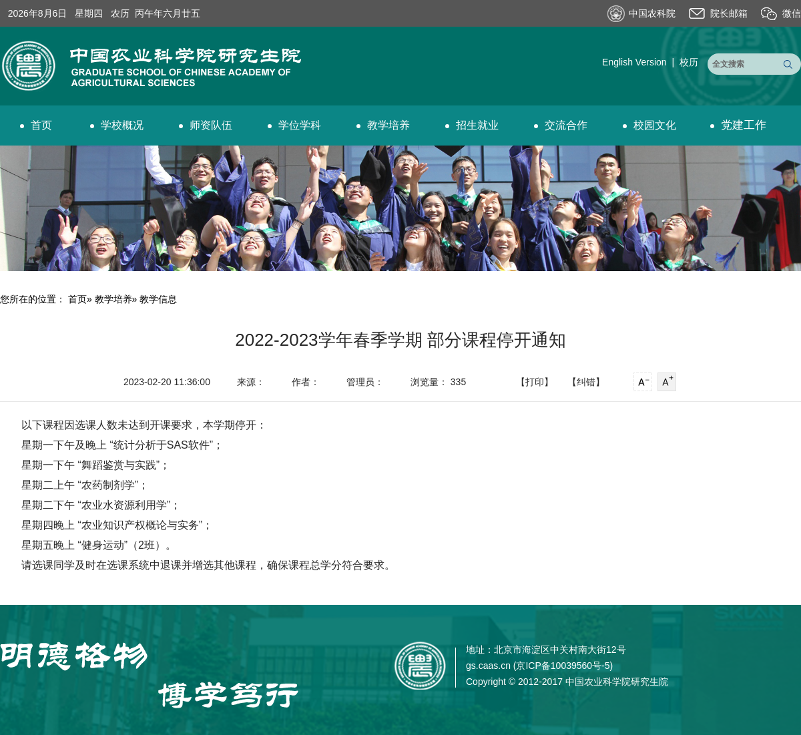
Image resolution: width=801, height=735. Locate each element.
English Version (634, 62)
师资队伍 (205, 125)
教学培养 (383, 125)
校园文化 (649, 125)
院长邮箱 (729, 13)
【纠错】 (586, 382)
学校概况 (117, 125)
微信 (791, 13)
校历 (689, 62)
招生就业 (472, 125)
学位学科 (294, 125)
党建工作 (738, 125)
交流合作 (560, 125)
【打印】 (534, 382)
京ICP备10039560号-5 (562, 665)
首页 (36, 125)
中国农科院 (652, 13)
